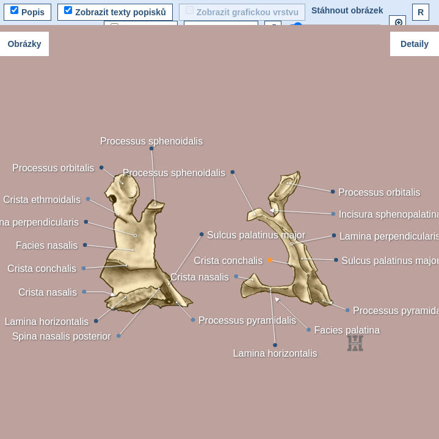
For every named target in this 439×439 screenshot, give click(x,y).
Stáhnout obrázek (347, 10)
